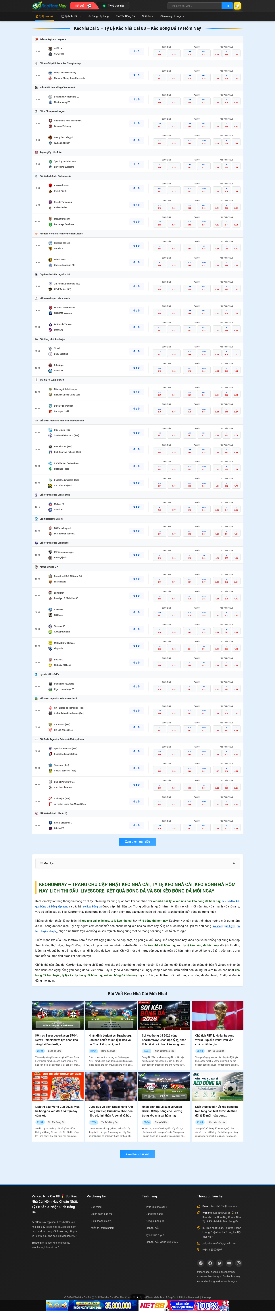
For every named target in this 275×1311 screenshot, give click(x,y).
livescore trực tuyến (226, 926)
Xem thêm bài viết (137, 1154)
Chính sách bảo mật (102, 1213)
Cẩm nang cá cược (172, 16)
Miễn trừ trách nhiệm (102, 1227)
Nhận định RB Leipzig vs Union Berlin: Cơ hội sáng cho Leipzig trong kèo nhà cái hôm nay (162, 1111)
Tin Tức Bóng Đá (125, 16)
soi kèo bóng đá (98, 906)
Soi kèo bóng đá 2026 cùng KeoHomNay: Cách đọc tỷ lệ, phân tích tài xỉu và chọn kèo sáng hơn (164, 1040)
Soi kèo (147, 16)
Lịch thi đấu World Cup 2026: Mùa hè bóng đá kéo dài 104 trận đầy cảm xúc (57, 1111)
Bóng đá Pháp (108, 1051)
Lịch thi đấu (71, 16)
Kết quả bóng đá (155, 1221)
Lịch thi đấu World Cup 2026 (162, 1242)
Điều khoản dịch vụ (101, 1221)
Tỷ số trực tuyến (155, 1235)
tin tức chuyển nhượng (50, 931)
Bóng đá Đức (54, 1051)
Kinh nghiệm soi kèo (164, 1051)
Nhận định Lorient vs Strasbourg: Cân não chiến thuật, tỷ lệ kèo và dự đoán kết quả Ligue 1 (110, 1040)
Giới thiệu (96, 1206)
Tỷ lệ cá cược (44, 16)
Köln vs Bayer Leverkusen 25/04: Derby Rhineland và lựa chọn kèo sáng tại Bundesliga (56, 1040)
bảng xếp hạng (63, 906)
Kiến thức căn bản (216, 1122)
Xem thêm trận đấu (137, 841)
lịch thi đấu (227, 901)
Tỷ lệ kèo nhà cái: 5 (157, 1206)
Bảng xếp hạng (98, 16)
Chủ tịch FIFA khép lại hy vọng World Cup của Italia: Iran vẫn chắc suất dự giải (214, 1040)
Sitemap (206, 1297)
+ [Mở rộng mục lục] (234, 863)
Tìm (223, 5)
